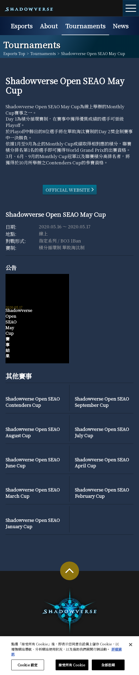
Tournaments (85, 25)
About (49, 25)
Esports (21, 25)
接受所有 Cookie (71, 667)
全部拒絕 (108, 667)
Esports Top (14, 53)
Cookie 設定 (28, 667)
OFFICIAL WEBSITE (68, 189)
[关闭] (130, 647)
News (121, 25)
